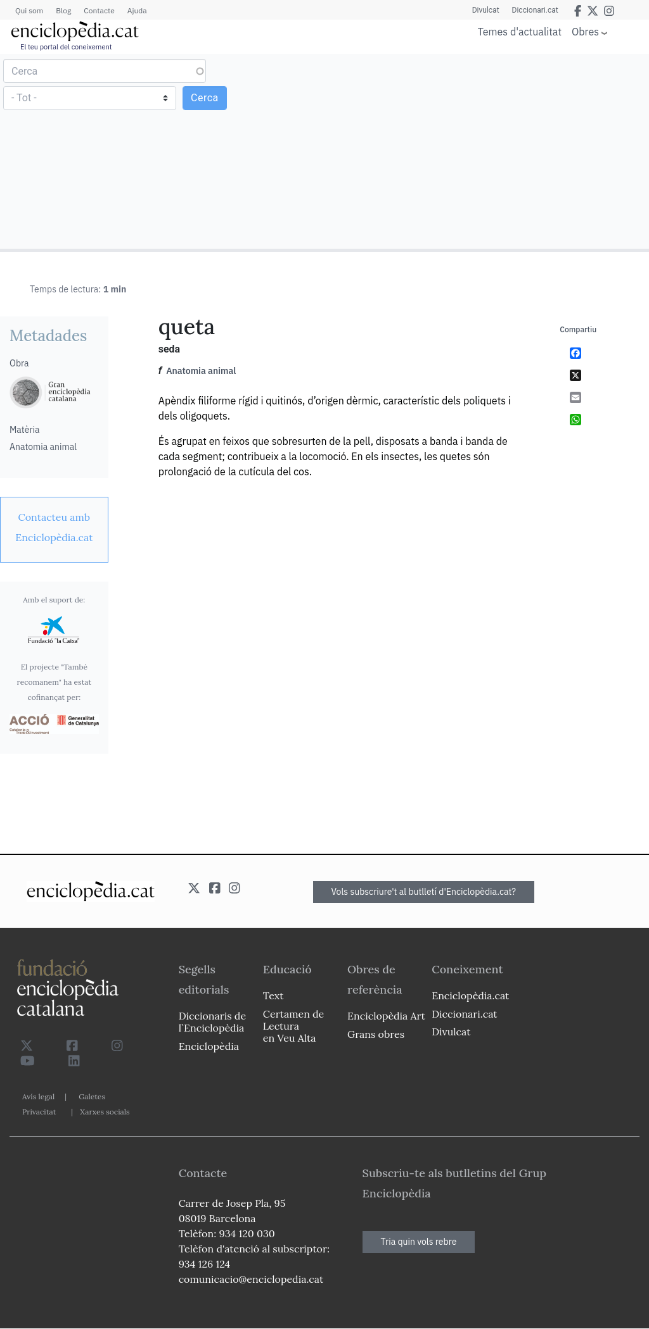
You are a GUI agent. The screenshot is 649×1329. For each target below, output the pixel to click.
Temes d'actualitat (520, 31)
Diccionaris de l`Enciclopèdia (212, 1021)
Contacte (99, 10)
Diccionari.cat (535, 10)
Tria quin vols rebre (419, 1241)
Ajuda (137, 10)
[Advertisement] (485, 150)
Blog (63, 10)
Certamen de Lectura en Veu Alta (293, 1026)
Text (273, 995)
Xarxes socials (104, 1111)
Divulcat (485, 10)
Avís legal (38, 1096)
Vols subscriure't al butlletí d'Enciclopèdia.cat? (424, 891)
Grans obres (375, 1034)
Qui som (29, 10)
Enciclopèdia (209, 1046)
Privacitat (39, 1111)
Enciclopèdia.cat (470, 995)
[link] (54, 527)
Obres (585, 31)
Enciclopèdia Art (386, 1015)
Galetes (92, 1096)
